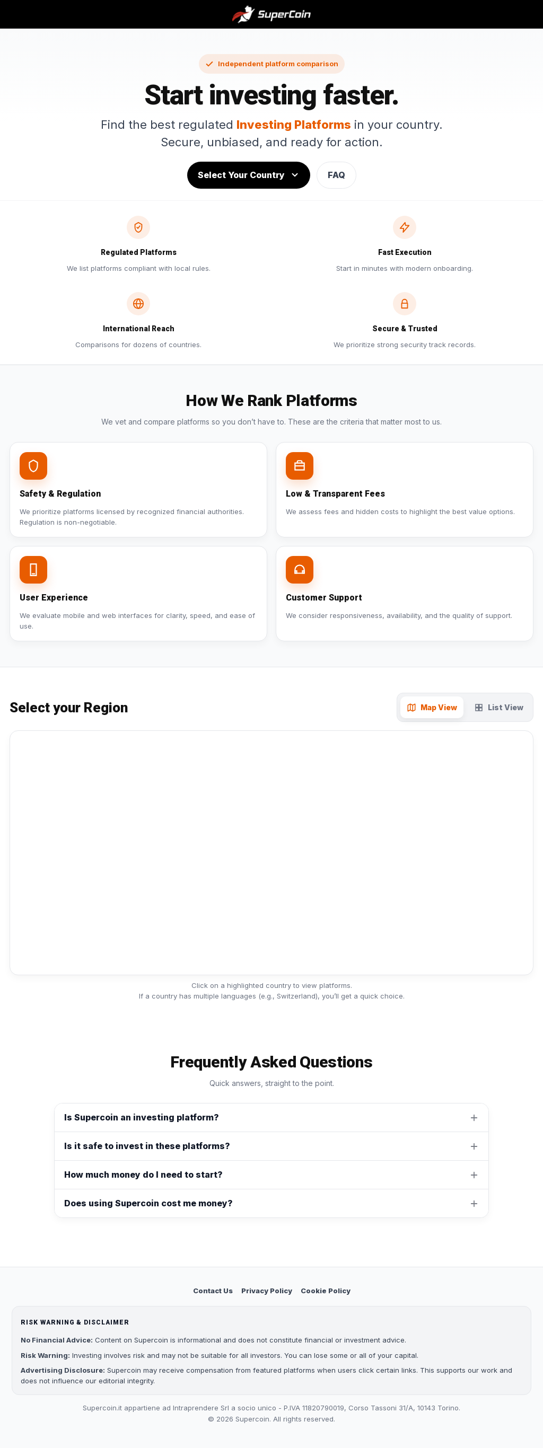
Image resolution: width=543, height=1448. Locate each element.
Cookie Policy (326, 1290)
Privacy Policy (266, 1290)
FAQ (336, 175)
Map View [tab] (432, 707)
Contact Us (213, 1290)
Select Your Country (249, 175)
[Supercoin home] (271, 14)
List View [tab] (498, 707)
